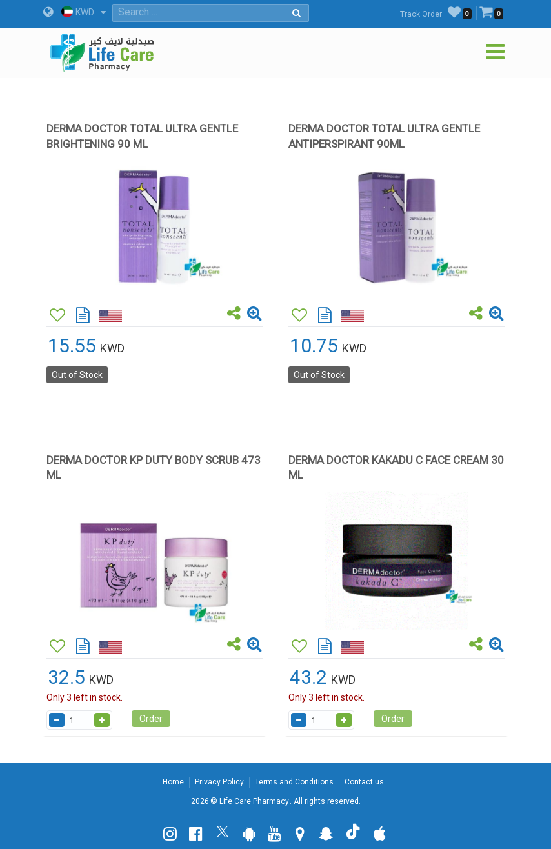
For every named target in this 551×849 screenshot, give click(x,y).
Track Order (421, 14)
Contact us (364, 781)
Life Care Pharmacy (254, 801)
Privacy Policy (219, 781)
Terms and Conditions (294, 781)
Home (173, 781)
